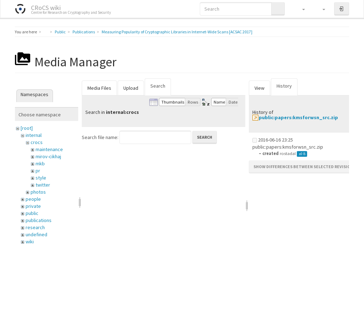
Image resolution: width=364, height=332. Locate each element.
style (41, 178)
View (259, 88)
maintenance (49, 149)
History (284, 86)
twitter (43, 185)
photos (38, 192)
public (32, 213)
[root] (27, 128)
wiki (30, 241)
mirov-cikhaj (48, 156)
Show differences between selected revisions (304, 166)
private (33, 206)
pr (38, 170)
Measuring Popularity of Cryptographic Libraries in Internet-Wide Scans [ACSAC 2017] (177, 31)
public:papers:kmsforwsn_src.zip (298, 117)
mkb (40, 163)
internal (34, 135)
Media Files (99, 88)
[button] (300, 9)
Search (157, 86)
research (35, 227)
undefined (36, 234)
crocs (37, 142)
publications (39, 220)
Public (60, 31)
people (33, 199)
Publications (84, 31)
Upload (130, 88)
